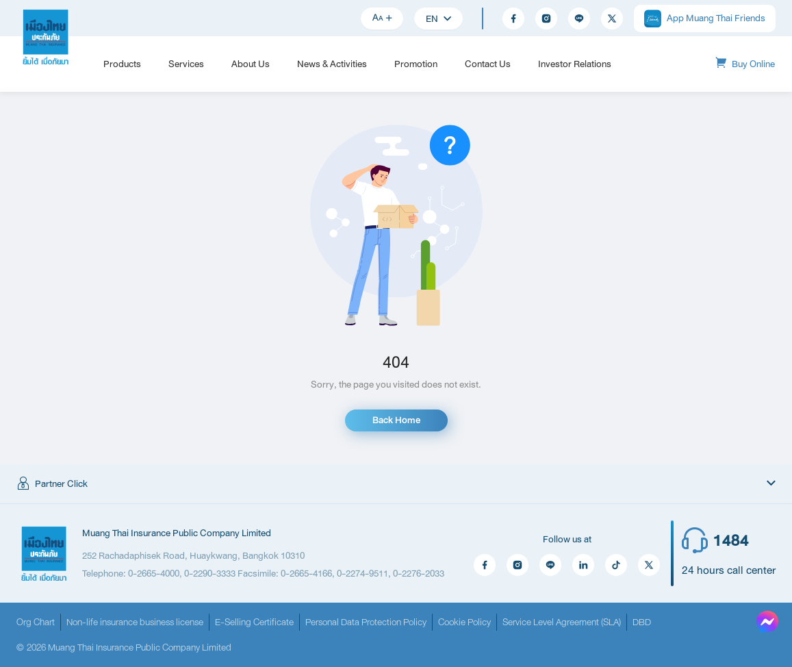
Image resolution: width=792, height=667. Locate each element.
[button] (396, 484)
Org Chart (35, 622)
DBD (642, 622)
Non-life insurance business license (134, 622)
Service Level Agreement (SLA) (561, 622)
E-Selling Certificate (254, 622)
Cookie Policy (464, 622)
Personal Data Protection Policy (365, 622)
